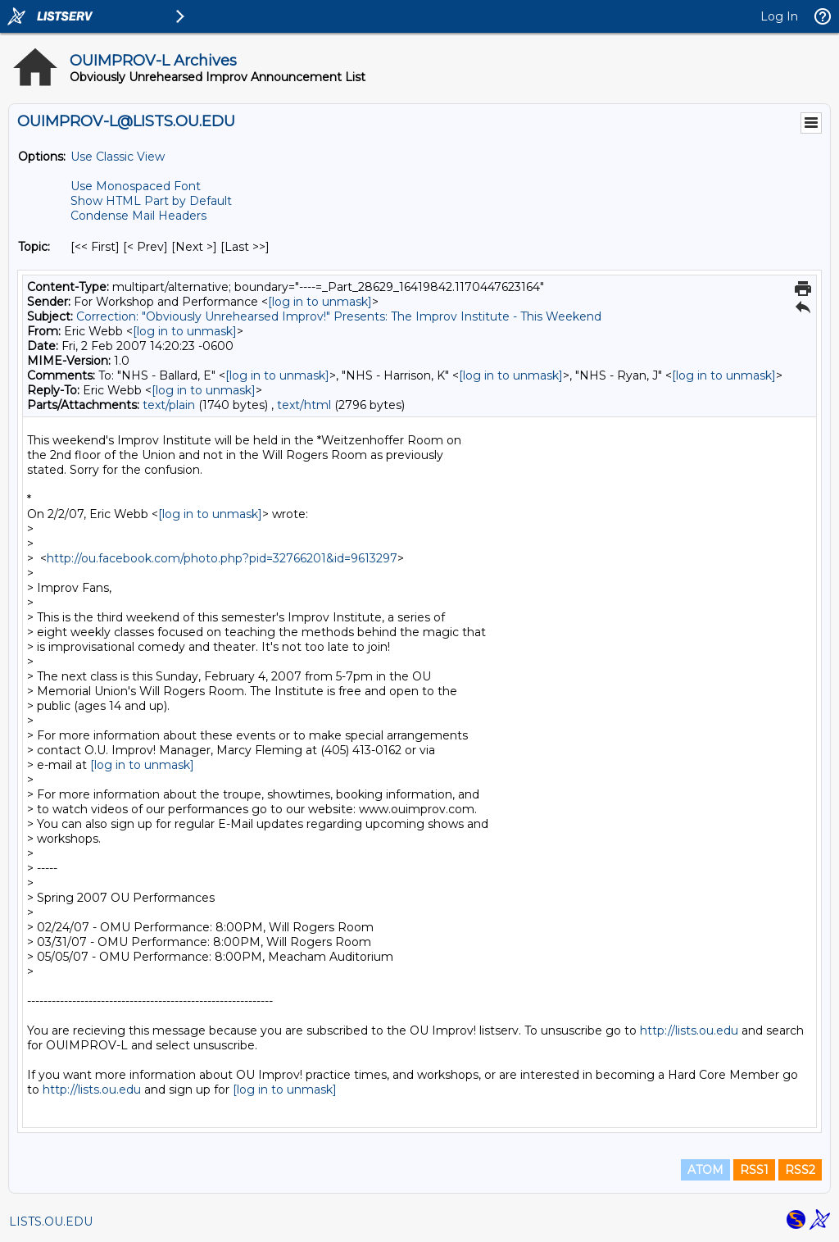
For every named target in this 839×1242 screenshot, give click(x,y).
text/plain (169, 405)
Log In (779, 16)
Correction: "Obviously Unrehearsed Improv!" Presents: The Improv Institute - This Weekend (338, 316)
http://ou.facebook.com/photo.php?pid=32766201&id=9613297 (222, 558)
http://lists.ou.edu (689, 1030)
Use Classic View (117, 156)
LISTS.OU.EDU (51, 1221)
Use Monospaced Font (135, 186)
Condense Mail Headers (138, 215)
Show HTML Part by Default (151, 200)
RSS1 (754, 1169)
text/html (304, 405)
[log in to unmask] (320, 301)
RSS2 (800, 1169)
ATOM (705, 1169)
